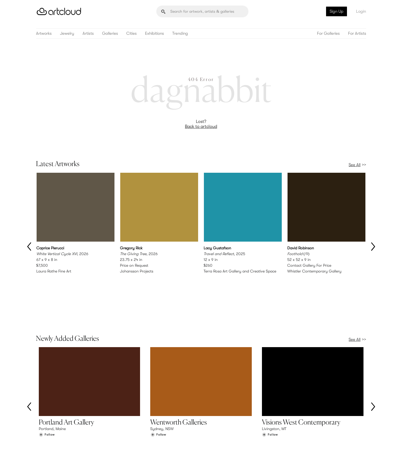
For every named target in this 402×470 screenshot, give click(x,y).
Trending (180, 33)
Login (361, 11)
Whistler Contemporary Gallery (314, 271)
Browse (45, 425)
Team (297, 425)
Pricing (129, 431)
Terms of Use (64, 462)
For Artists (357, 33)
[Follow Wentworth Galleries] (158, 388)
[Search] (202, 11)
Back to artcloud (201, 126)
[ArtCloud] (59, 11)
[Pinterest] (305, 459)
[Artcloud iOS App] (341, 458)
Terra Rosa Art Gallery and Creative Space (240, 271)
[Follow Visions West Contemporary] (270, 388)
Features (131, 425)
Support (130, 436)
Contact (300, 436)
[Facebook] (318, 459)
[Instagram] (293, 459)
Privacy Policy (86, 462)
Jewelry (67, 33)
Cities (131, 33)
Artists (88, 33)
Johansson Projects (136, 271)
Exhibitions (154, 33)
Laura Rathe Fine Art (53, 271)
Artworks (44, 33)
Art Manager (218, 436)
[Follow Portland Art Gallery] (47, 388)
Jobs (297, 431)
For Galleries (328, 33)
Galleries (110, 33)
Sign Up (336, 11)
